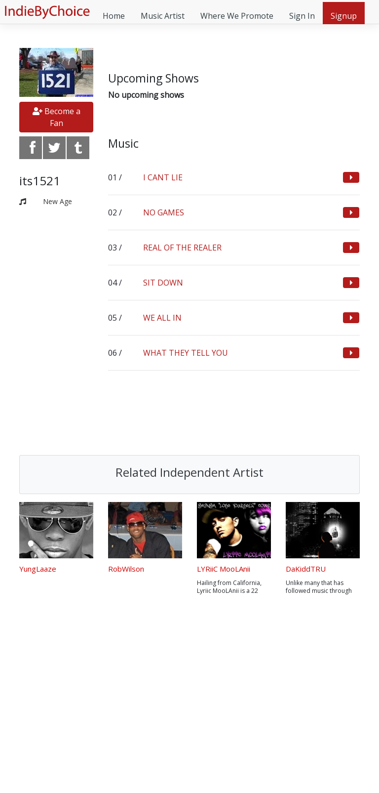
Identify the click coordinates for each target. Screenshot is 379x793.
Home (114, 15)
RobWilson (126, 569)
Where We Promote (236, 15)
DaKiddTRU (306, 569)
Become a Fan (56, 117)
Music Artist (163, 15)
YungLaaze (37, 569)
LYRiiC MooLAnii (223, 569)
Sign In (302, 15)
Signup (344, 15)
